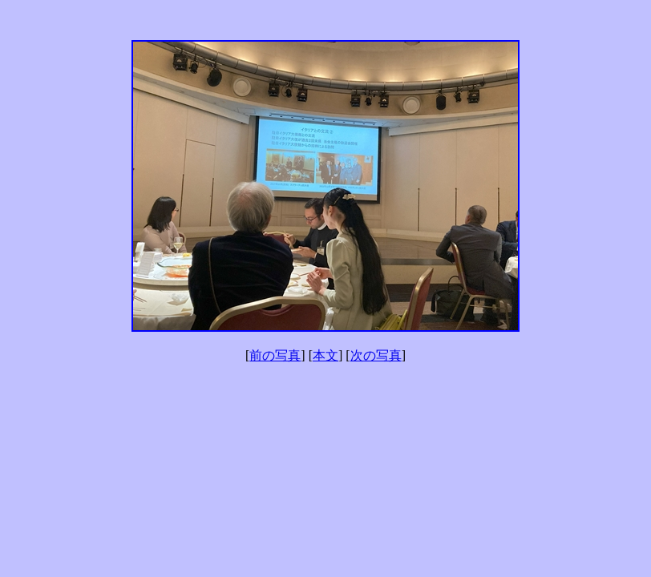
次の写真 (376, 355)
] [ (307, 355)
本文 (325, 355)
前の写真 (275, 355)
